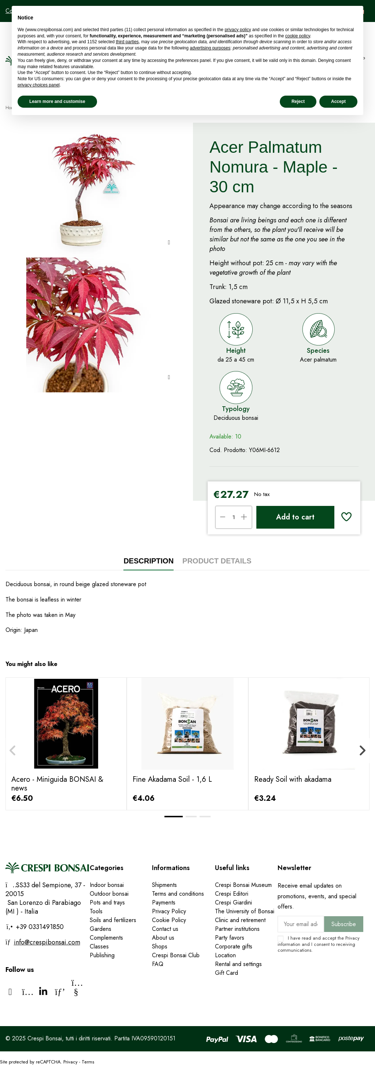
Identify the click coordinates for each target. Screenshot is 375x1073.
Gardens (100, 929)
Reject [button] (298, 101)
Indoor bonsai (107, 885)
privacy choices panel (39, 85)
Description (148, 561)
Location (225, 955)
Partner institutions (237, 929)
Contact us (165, 929)
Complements (106, 937)
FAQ (157, 964)
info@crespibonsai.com (47, 942)
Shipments (164, 885)
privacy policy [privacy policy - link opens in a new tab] (237, 29)
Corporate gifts (233, 946)
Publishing (102, 955)
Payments (163, 902)
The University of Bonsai (244, 911)
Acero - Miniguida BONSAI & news (57, 783)
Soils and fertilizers (113, 920)
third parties (127, 41)
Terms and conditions (178, 893)
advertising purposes (210, 48)
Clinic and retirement (240, 920)
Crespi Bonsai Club (176, 955)
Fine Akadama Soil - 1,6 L (172, 779)
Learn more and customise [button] (57, 101)
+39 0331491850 (39, 927)
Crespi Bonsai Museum (243, 885)
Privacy (352, 938)
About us (163, 937)
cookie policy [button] (297, 35)
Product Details (217, 561)
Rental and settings (238, 964)
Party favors (229, 937)
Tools (96, 911)
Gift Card (226, 973)
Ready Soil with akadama (292, 779)
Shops (159, 946)
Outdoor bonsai (109, 893)
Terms (88, 1061)
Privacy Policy (169, 911)
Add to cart (295, 517)
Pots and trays (107, 902)
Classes (99, 946)
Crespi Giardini (233, 902)
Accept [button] (338, 101)
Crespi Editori (231, 893)
